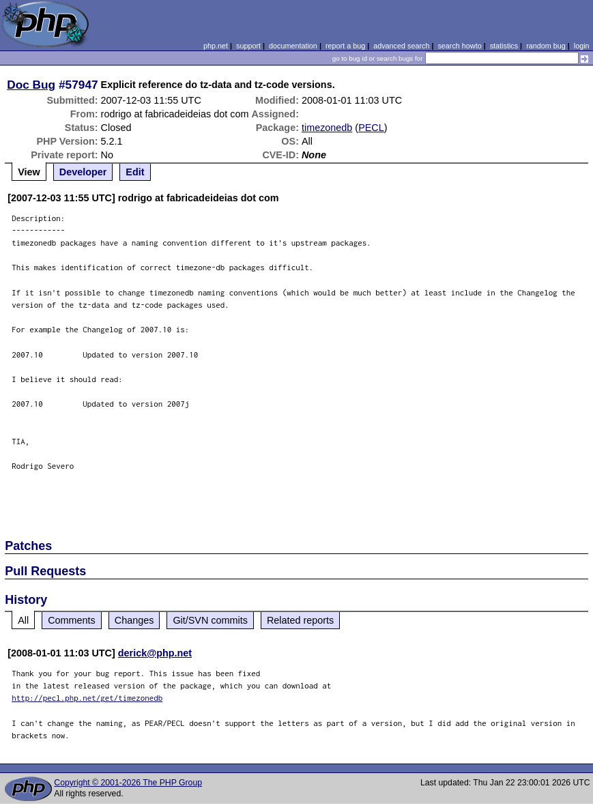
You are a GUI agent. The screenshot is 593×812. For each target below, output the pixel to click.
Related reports (300, 620)
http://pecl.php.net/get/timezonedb (87, 697)
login (582, 46)
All (23, 620)
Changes (134, 620)
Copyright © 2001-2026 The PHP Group (128, 782)
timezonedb (327, 127)
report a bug (345, 46)
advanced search (401, 46)
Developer (83, 171)
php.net (215, 46)
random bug (546, 46)
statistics (504, 46)
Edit (135, 171)
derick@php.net (155, 653)
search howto (459, 46)
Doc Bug (31, 84)
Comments (72, 620)
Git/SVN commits (210, 620)
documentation (293, 46)
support (248, 46)
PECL (371, 127)
